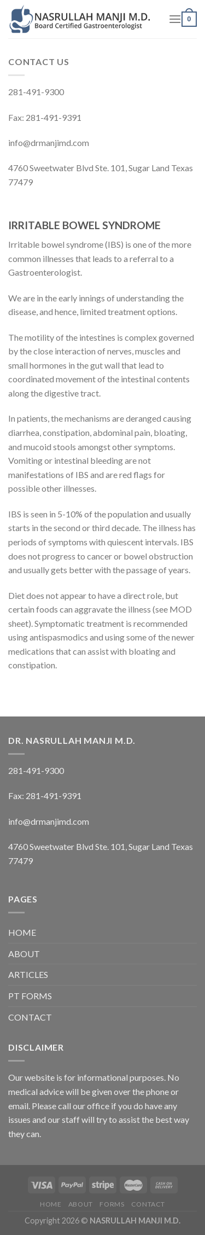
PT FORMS (30, 996)
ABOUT (24, 953)
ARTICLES (28, 974)
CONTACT (30, 1017)
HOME (22, 932)
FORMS (111, 1204)
